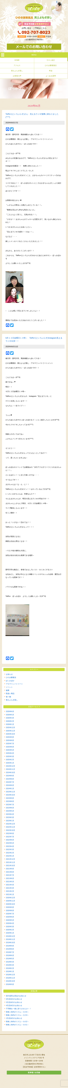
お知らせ (9, 674)
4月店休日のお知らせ (14, 1005)
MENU (34, 55)
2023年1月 (10, 821)
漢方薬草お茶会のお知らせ (16, 996)
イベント (9, 687)
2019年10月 (10, 942)
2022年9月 (10, 833)
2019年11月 (10, 939)
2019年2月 (10, 968)
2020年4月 (10, 923)
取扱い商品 (10, 693)
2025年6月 (10, 747)
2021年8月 (10, 872)
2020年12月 (10, 898)
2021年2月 (10, 891)
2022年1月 (10, 856)
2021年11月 (10, 862)
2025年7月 (10, 743)
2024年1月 (10, 788)
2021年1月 (10, 894)
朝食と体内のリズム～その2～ (17, 1021)
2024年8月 (10, 779)
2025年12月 (10, 727)
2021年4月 (10, 885)
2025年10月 (10, 734)
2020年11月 (10, 901)
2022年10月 (10, 830)
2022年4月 (10, 846)
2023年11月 (10, 792)
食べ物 (8, 697)
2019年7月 (10, 952)
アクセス (17, 65)
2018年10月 (10, 981)
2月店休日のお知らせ (14, 1018)
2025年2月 (10, 760)
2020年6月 (10, 917)
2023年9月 (10, 798)
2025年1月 (10, 763)
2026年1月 (10, 724)
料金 (50, 71)
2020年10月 (10, 904)
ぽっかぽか (10, 681)
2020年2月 (10, 930)
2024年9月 (10, 776)
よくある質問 (51, 76)
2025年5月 (10, 750)
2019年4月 (10, 962)
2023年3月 (10, 817)
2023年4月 (10, 814)
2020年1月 (10, 933)
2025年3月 (10, 756)
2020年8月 (10, 910)
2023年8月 (10, 801)
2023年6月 (10, 808)
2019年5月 (10, 958)
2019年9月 (10, 946)
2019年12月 (10, 936)
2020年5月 (10, 920)
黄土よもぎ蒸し (17, 71)
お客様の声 (17, 76)
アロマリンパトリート (14, 684)
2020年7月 (10, 914)
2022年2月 (10, 853)
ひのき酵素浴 (11, 677)
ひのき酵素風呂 (51, 65)
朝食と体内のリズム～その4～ (17, 1012)
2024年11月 (10, 769)
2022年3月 (10, 849)
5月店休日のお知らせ (14, 1002)
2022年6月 (10, 840)
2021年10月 (10, 865)
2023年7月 (10, 804)
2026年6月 (10, 711)
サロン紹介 (51, 60)
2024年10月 (10, 772)
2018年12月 (10, 975)
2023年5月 (10, 811)
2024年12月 (10, 766)
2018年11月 (10, 978)
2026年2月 (10, 721)
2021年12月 (10, 859)
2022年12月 (10, 824)
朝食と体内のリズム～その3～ (17, 1015)
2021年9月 (10, 869)
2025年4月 (10, 753)
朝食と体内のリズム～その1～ (17, 1025)
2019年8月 (10, 949)
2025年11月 (10, 731)
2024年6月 (10, 785)
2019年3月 (10, 965)
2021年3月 (10, 888)
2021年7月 (10, 875)
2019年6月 (10, 955)
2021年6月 (10, 878)
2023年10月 (10, 795)
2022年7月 (10, 837)
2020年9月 (10, 907)
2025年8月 (10, 740)
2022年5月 (10, 843)
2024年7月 (10, 782)
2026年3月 (10, 718)
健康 (7, 690)
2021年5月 (10, 881)
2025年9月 (10, 737)
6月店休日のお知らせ (14, 999)
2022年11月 (10, 827)
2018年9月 (10, 984)
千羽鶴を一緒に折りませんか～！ (18, 1009)
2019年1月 (10, 971)
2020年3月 (10, 926)
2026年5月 (10, 715)
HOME (17, 60)
